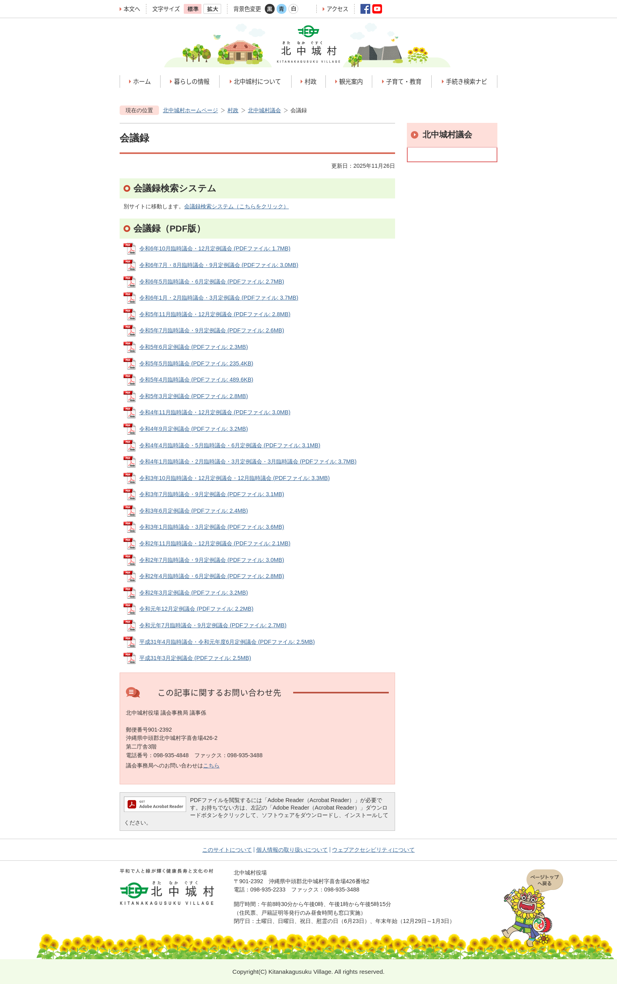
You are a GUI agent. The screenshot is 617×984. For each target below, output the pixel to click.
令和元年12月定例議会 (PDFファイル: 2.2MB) (196, 609)
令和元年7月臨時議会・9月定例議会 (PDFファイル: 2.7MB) (212, 625)
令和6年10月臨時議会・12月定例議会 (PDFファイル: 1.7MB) (214, 248)
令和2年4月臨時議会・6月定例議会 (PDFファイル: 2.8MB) (211, 576)
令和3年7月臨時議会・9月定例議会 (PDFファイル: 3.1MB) (211, 494)
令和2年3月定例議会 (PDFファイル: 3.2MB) (193, 592)
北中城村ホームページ (190, 110)
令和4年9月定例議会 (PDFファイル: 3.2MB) (193, 429)
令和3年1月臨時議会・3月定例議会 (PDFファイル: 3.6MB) (211, 527)
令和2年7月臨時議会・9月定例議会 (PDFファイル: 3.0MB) (211, 560)
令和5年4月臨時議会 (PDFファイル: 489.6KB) (196, 379)
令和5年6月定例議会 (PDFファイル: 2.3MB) (193, 347)
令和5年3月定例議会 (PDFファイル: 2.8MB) (193, 396)
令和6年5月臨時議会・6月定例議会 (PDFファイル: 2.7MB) (211, 281)
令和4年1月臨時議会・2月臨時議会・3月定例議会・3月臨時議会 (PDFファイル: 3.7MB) (248, 461)
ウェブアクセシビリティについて (373, 850)
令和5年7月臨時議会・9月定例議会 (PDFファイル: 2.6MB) (211, 330)
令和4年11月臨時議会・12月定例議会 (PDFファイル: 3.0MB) (214, 412)
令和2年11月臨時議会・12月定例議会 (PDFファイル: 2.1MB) (214, 543)
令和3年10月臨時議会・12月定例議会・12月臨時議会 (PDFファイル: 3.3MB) (234, 478)
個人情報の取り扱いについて (292, 850)
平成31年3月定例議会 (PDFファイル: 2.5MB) (195, 658)
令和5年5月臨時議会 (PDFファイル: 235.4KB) (196, 363)
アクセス (337, 9)
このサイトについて (227, 850)
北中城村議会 (264, 110)
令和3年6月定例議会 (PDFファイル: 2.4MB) (193, 511)
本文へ (132, 9)
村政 (232, 110)
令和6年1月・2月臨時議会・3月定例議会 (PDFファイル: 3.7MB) (218, 298)
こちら (211, 765)
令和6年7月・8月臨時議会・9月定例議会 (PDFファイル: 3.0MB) (218, 265)
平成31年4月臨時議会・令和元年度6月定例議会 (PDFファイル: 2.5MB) (227, 642)
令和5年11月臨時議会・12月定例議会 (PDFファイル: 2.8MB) (214, 314)
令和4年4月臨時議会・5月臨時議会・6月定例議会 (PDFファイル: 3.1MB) (229, 445)
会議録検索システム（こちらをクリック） (236, 206)
